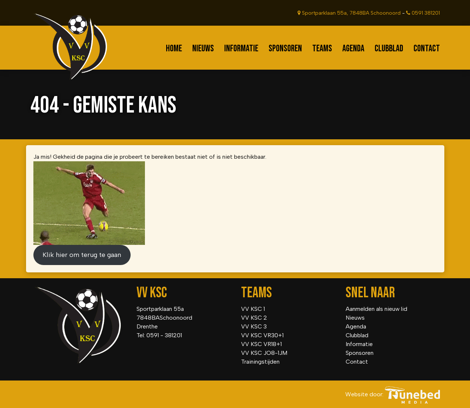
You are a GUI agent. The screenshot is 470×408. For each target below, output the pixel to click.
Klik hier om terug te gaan (82, 255)
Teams (322, 48)
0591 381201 (423, 13)
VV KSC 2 (254, 317)
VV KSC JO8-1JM (264, 352)
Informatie (241, 48)
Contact (426, 48)
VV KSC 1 (253, 308)
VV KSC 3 (254, 326)
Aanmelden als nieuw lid (376, 308)
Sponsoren (285, 48)
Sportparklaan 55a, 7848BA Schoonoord (349, 13)
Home (174, 48)
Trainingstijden (260, 361)
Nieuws (203, 48)
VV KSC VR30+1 (262, 335)
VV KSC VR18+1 (261, 344)
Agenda (353, 48)
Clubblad (389, 48)
